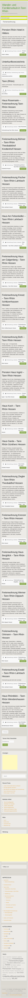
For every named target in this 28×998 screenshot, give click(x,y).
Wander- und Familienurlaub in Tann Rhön (14, 8)
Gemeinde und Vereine (11, 904)
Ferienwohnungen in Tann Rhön (11, 891)
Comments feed (7, 823)
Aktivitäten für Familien (9, 803)
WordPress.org (7, 825)
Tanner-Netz (6, 887)
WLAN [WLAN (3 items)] (14, 978)
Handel (7, 902)
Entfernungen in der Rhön (9, 792)
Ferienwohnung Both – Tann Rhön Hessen (13, 339)
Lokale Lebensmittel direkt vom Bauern (12, 785)
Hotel (19, 72)
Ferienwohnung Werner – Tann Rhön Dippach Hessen (13, 595)
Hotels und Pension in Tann (10, 809)
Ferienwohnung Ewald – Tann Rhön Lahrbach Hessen (13, 673)
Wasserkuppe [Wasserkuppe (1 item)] (8, 978)
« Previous (5, 731)
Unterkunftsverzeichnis (13, 61)
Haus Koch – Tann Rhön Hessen (11, 407)
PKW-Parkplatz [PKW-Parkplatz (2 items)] (17, 969)
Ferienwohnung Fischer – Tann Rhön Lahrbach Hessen (13, 180)
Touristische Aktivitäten (8, 943)
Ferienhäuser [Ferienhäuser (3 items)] (17, 959)
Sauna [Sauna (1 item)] (22, 970)
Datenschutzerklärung (9, 881)
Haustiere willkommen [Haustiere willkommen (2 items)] (14, 963)
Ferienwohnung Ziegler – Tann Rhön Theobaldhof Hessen (13, 479)
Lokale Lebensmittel (8, 805)
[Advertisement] (9, 762)
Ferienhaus (9, 72)
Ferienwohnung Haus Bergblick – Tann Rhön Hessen (13, 555)
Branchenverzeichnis (9, 896)
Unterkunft (19, 51)
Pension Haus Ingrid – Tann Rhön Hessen (13, 374)
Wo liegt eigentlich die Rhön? (10, 787)
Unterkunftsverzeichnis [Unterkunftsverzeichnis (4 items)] (13, 976)
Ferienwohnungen (7, 920)
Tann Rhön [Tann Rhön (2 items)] (20, 972)
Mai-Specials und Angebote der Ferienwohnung (14, 789)
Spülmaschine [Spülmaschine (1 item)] (11, 972)
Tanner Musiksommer (9, 807)
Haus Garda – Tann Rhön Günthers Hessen (13, 443)
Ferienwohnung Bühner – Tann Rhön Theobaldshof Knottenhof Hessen (13, 144)
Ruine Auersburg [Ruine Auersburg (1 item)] (18, 970)
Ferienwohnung (10, 51)
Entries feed (6, 821)
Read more (23, 54)
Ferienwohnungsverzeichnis (10, 811)
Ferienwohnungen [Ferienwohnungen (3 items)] (16, 961)
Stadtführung (7, 893)
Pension (15, 51)
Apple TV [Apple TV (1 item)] (4, 956)
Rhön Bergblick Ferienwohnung (10, 910)
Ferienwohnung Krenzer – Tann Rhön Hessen (14, 517)
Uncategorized (7, 945)
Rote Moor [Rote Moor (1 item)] (12, 970)
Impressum (6, 880)
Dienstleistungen (9, 907)
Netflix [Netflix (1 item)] (12, 966)
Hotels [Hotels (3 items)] (7, 965)
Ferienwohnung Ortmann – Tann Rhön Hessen (13, 634)
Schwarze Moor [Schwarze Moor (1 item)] (5, 972)
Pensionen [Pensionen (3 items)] (6, 969)
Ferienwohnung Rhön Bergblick (15, 994)
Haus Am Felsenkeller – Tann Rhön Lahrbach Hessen (14, 219)
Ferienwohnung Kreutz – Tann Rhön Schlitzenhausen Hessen (13, 300)
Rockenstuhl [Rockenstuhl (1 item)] (7, 970)
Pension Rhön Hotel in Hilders (13, 31)
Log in (5, 820)
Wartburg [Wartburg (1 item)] (4, 978)
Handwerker (8, 897)
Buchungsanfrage (8, 912)
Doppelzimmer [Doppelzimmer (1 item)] (9, 956)
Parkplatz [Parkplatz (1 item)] (15, 966)
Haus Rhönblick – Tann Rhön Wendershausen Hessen (13, 699)
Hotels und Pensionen (8, 917)
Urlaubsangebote (8, 915)
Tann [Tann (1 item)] (15, 972)
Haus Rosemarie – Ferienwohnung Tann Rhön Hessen (12, 103)
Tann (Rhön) (8, 81)
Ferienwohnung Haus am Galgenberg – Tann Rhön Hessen (13, 259)
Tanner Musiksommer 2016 (9, 791)
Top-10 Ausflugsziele (8, 802)
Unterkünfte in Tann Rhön (10, 888)
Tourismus (8, 900)
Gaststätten (6, 933)
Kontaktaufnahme (7, 884)
